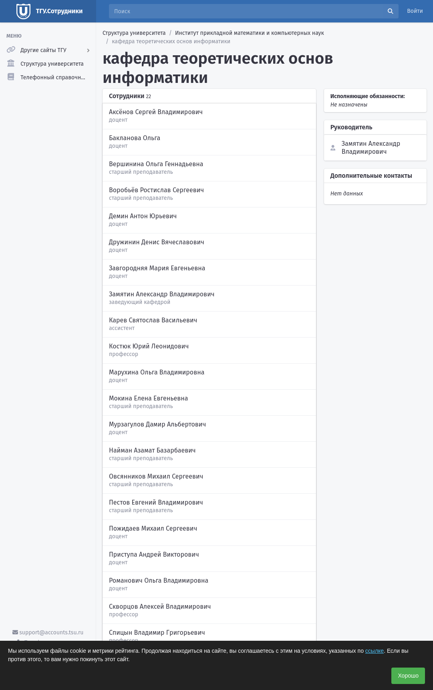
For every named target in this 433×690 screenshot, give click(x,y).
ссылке (374, 651)
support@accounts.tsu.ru (48, 632)
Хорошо (408, 675)
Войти (415, 11)
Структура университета (134, 33)
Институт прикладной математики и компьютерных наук (249, 33)
